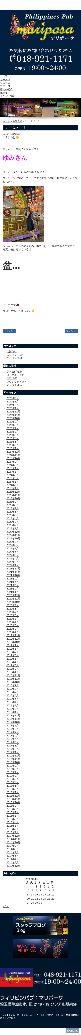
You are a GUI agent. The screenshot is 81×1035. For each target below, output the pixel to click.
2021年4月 (12, 581)
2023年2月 (12, 525)
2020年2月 (12, 628)
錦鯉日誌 (11, 378)
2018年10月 (13, 682)
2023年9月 (12, 501)
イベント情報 (7, 95)
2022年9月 (12, 541)
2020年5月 (12, 618)
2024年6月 (12, 471)
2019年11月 (13, 638)
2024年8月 (12, 465)
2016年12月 (13, 755)
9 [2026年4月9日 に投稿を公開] (40, 890)
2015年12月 (13, 795)
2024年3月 (12, 481)
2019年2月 (12, 668)
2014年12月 (13, 835)
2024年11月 (13, 454)
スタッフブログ (15, 354)
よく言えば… (14, 384)
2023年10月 (13, 498)
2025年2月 (12, 444)
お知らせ (17, 121)
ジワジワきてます (16, 381)
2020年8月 (12, 608)
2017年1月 (12, 752)
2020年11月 (13, 598)
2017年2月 (12, 748)
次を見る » (71, 331)
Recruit (4, 92)
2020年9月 (12, 605)
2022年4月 (12, 558)
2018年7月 (12, 692)
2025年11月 (13, 414)
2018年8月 (12, 688)
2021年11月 (13, 571)
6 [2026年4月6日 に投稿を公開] (28, 890)
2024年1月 (12, 488)
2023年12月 (13, 491)
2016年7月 (12, 772)
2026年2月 (12, 404)
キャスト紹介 (15, 1015)
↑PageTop (72, 1030)
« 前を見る (9, 331)
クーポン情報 (14, 358)
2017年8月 (12, 728)
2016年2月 (12, 788)
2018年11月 (13, 678)
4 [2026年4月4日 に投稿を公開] (48, 886)
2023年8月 (12, 505)
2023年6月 (12, 511)
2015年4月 (12, 822)
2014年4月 (12, 859)
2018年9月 (12, 685)
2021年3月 (12, 585)
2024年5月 (12, 475)
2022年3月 (12, 561)
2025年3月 (12, 441)
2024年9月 (12, 461)
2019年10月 (13, 642)
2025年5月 (12, 434)
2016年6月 (12, 775)
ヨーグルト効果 (15, 374)
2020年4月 (12, 621)
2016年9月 (12, 765)
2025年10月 (13, 418)
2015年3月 (12, 825)
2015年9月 (12, 805)
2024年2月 (12, 485)
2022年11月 (13, 535)
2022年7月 (12, 548)
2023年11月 (13, 495)
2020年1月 (12, 632)
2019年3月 (12, 665)
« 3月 (6, 906)
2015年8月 (12, 809)
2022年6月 (12, 551)
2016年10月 (13, 762)
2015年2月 (12, 829)
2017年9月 (12, 725)
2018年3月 (12, 705)
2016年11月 (13, 758)
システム (5, 82)
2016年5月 (12, 778)
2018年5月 (12, 698)
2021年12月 (13, 568)
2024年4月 (12, 478)
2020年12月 (13, 595)
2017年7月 (12, 732)
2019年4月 (12, 662)
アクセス (5, 86)
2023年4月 (12, 518)
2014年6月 (12, 855)
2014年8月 (12, 849)
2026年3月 (12, 401)
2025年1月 (12, 448)
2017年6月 (12, 735)
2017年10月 (13, 722)
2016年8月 (12, 768)
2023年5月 (12, 515)
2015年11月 (13, 798)
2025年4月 (12, 438)
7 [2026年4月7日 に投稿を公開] (32, 890)
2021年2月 (12, 588)
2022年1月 (12, 565)
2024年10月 (13, 458)
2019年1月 (12, 672)
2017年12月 (13, 715)
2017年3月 (12, 745)
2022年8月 (12, 545)
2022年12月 (13, 531)
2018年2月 (12, 708)
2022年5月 (12, 555)
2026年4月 (12, 398)
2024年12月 (13, 451)
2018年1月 (12, 712)
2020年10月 (13, 601)
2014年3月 (12, 862)
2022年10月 (13, 538)
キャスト (5, 79)
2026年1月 (12, 408)
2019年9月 (12, 645)
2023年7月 (12, 508)
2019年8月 (12, 648)
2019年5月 (12, 658)
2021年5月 (12, 578)
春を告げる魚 (14, 371)
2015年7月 (12, 812)
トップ (4, 76)
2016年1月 (12, 792)
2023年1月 (12, 528)
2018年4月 (12, 702)
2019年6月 (12, 655)
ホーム (7, 121)
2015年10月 (13, 802)
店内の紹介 (6, 89)
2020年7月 (12, 611)
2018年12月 (13, 675)
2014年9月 (12, 845)
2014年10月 (13, 842)
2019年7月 (12, 652)
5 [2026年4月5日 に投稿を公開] (53, 886)
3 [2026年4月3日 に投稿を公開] (44, 886)
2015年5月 (12, 819)
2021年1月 (12, 591)
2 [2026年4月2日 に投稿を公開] (40, 886)
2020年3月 (12, 625)
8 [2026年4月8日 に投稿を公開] (36, 890)
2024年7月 (12, 468)
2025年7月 (12, 428)
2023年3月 (12, 521)
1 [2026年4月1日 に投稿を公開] (36, 886)
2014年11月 (13, 839)
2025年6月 (12, 431)
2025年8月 (12, 424)
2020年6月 (12, 615)
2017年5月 (12, 738)
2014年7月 (12, 852)
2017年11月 (13, 718)
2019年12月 (13, 635)
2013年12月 (13, 865)
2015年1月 (12, 832)
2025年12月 (13, 411)
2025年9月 (12, 421)
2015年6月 (12, 815)
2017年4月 (12, 742)
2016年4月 (12, 782)
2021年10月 (13, 575)
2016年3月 (12, 785)
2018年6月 (12, 695)
